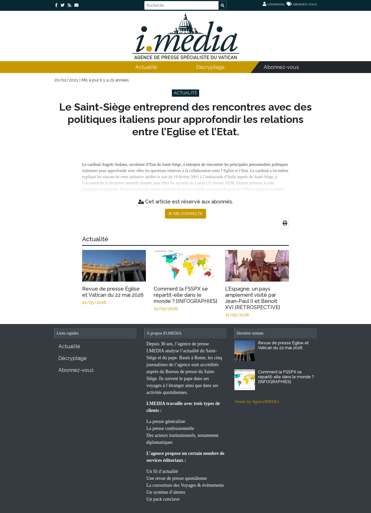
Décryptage (210, 67)
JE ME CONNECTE (185, 213)
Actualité (146, 67)
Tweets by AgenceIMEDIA (256, 401)
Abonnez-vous (281, 67)
